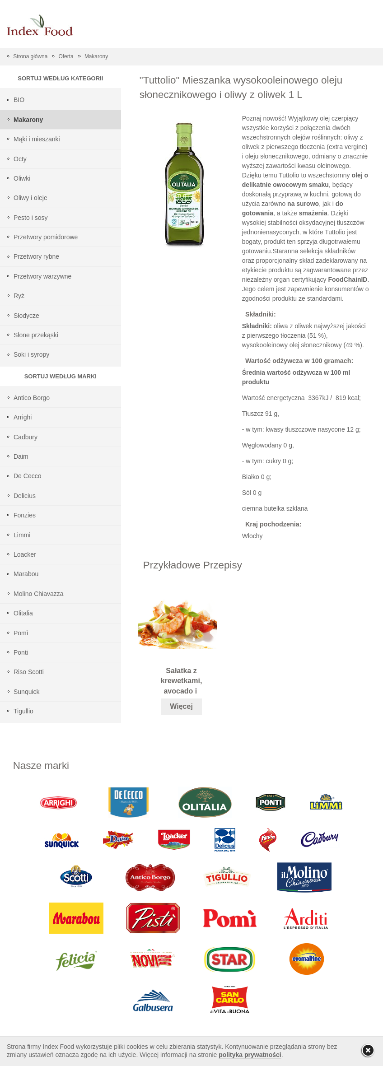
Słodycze (26, 315)
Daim (21, 456)
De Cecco (27, 475)
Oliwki (22, 178)
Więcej (181, 706)
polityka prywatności (250, 1054)
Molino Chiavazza (39, 593)
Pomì (21, 633)
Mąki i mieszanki (37, 139)
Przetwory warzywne (42, 276)
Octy (20, 159)
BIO (19, 99)
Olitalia (23, 613)
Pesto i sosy (30, 217)
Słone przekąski (36, 335)
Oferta (66, 56)
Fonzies (25, 515)
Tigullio (23, 711)
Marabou (26, 573)
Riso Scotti (29, 671)
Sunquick (27, 691)
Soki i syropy (31, 354)
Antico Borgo (32, 397)
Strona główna (30, 56)
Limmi (22, 535)
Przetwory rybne (36, 256)
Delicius (25, 495)
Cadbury (25, 437)
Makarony (96, 56)
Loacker (25, 554)
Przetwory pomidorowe (46, 237)
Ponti (21, 652)
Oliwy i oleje (30, 197)
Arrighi (23, 417)
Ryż (19, 295)
